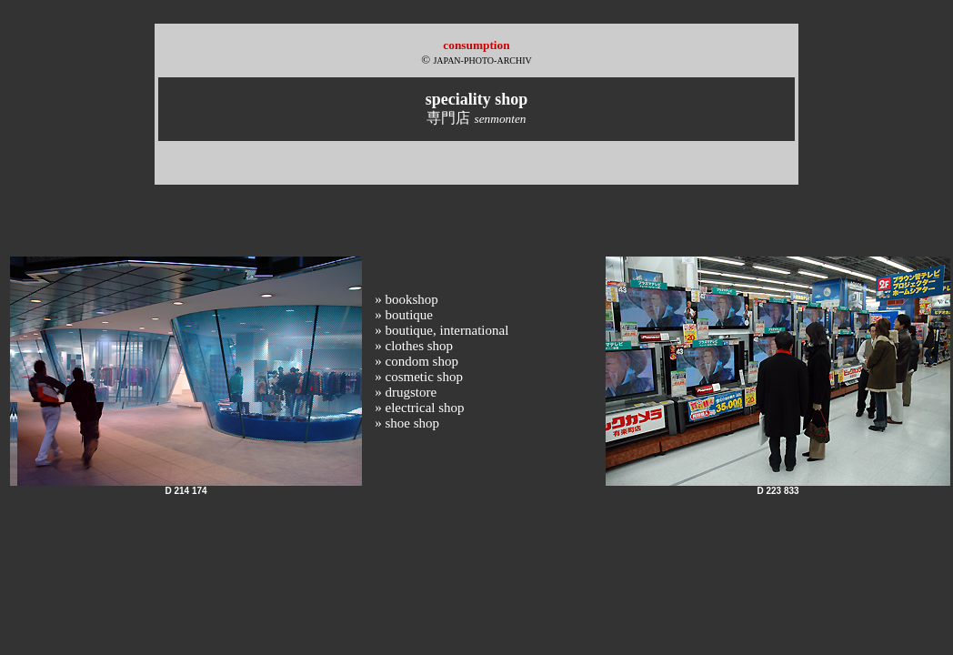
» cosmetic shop (419, 376)
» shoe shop (407, 423)
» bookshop (406, 299)
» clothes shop (414, 345)
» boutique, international (441, 330)
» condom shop (416, 361)
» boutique (404, 314)
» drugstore (405, 392)
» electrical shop (419, 407)
